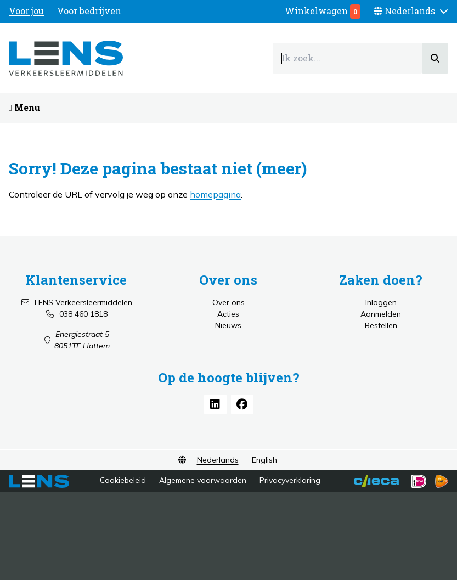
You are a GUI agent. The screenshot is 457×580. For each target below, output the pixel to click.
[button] (411, 11)
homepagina (215, 194)
